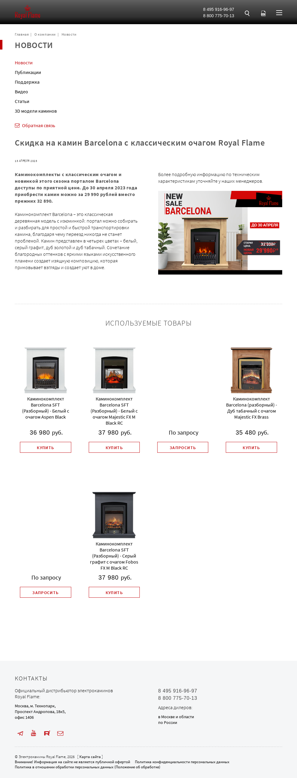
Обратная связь (38, 125)
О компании (45, 34)
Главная (22, 34)
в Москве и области (176, 716)
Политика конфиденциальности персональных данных (182, 761)
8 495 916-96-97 (218, 9)
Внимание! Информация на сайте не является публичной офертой (72, 761)
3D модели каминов (36, 111)
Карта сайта (90, 756)
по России (167, 722)
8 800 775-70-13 (218, 15)
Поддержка (27, 82)
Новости (69, 34)
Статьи (22, 101)
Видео (21, 91)
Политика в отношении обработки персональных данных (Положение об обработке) (87, 767)
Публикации (28, 72)
